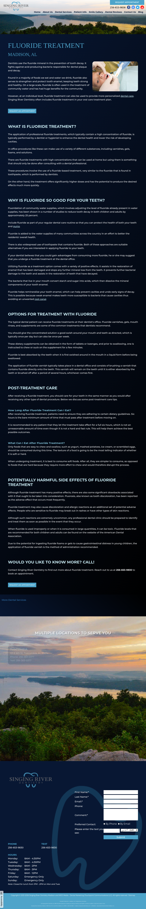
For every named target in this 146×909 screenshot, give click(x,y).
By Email (125, 823)
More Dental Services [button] (14, 600)
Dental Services (63, 12)
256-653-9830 (117, 7)
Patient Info (80, 12)
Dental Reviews (113, 12)
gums (16, 226)
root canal (40, 299)
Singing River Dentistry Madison (42, 895)
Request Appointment (127, 2)
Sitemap (131, 895)
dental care (127, 96)
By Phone (111, 823)
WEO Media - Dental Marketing (71, 895)
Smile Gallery (96, 12)
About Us (48, 12)
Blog (140, 12)
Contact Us (130, 12)
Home (37, 12)
